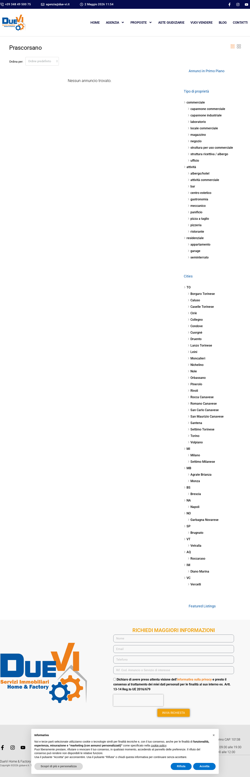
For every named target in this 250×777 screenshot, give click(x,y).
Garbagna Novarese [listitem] (203, 520)
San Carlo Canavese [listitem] (203, 410)
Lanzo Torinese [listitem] (200, 345)
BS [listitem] (187, 487)
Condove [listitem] (195, 326)
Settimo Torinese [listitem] (201, 429)
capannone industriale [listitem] (205, 115)
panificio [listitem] (195, 212)
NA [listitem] (187, 500)
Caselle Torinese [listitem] (201, 307)
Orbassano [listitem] (197, 378)
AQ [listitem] (187, 552)
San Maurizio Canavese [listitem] (206, 416)
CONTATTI (240, 22)
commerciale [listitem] (194, 102)
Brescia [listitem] (194, 494)
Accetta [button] (204, 766)
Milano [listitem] (194, 455)
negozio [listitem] (195, 141)
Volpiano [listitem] (195, 442)
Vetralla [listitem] (194, 545)
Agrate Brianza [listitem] (200, 474)
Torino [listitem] (193, 436)
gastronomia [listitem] (198, 199)
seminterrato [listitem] (198, 257)
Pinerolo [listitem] (195, 384)
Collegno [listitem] (195, 319)
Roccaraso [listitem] (196, 558)
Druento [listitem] (195, 339)
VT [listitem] (187, 539)
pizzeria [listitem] (195, 225)
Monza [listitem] (194, 481)
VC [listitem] (187, 578)
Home (95, 22)
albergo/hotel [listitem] (198, 173)
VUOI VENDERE (201, 22)
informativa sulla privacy (194, 679)
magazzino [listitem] (197, 135)
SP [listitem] (187, 526)
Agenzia (115, 22)
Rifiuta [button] (181, 766)
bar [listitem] (191, 186)
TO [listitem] (187, 287)
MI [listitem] (187, 449)
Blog (223, 22)
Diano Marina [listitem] (198, 571)
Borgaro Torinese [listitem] (201, 294)
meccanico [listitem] (197, 206)
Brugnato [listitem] (195, 533)
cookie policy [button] (158, 745)
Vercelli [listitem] (194, 584)
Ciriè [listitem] (192, 313)
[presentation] (138, 700)
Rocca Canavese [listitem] (201, 397)
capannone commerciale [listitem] (206, 109)
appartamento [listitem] (199, 244)
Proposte (141, 22)
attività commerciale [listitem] (203, 180)
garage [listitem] (194, 251)
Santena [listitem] (195, 423)
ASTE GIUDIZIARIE (171, 22)
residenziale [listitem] (194, 238)
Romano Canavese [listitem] (202, 403)
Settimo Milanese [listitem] (201, 462)
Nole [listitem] (192, 371)
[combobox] (42, 61)
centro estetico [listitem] (199, 193)
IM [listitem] (187, 565)
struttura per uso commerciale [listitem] (210, 147)
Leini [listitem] (192, 352)
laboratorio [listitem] (197, 122)
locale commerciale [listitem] (203, 128)
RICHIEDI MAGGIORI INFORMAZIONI (173, 630)
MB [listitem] (187, 468)
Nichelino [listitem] (196, 365)
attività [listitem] (190, 167)
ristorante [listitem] (196, 231)
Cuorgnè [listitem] (195, 332)
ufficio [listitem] (193, 160)
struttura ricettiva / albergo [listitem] (208, 154)
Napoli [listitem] (193, 507)
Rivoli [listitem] (193, 391)
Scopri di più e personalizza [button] (59, 766)
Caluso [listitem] (194, 300)
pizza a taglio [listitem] (198, 219)
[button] (233, 46)
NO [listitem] (187, 513)
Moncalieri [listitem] (196, 358)
